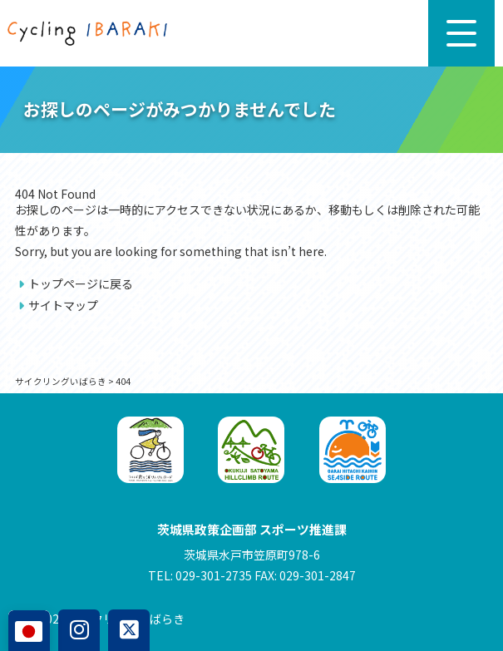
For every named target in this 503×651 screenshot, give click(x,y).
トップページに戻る (80, 283)
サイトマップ (63, 305)
